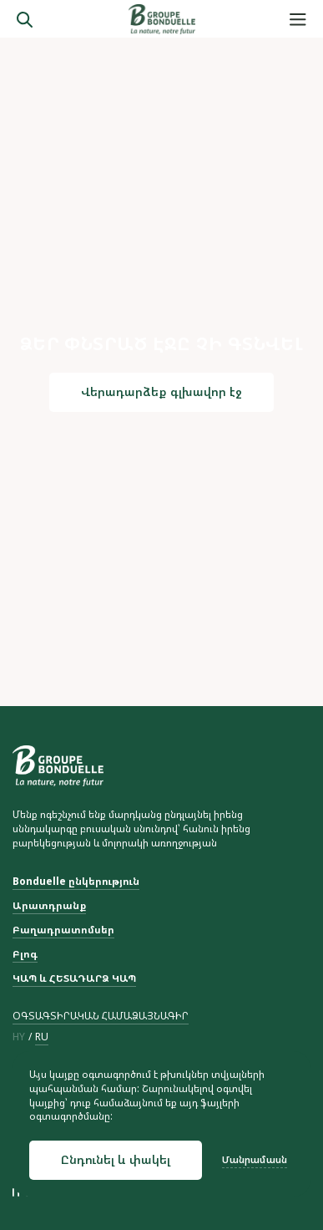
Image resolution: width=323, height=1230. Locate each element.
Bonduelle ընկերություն (76, 881)
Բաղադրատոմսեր (63, 930)
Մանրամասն (254, 1159)
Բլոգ (25, 954)
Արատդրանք (49, 905)
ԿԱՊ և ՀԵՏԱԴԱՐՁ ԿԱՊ (74, 978)
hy (19, 1037)
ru (41, 1037)
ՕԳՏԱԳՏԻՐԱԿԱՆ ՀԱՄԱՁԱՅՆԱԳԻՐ (101, 1016)
